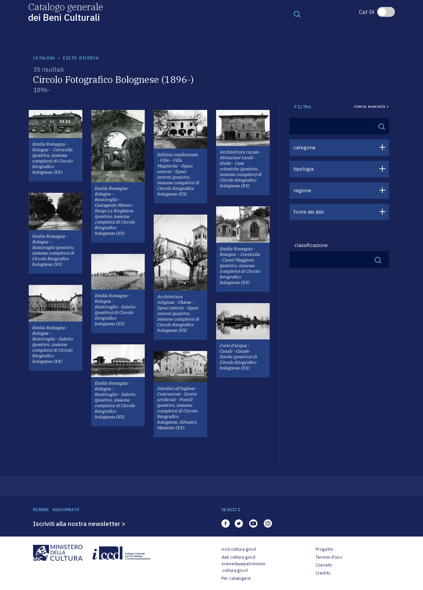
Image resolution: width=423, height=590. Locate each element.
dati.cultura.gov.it (238, 557)
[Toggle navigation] (297, 14)
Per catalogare (236, 578)
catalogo (44, 58)
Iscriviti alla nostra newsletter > (79, 524)
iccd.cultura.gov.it (238, 549)
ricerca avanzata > (371, 106)
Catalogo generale (65, 12)
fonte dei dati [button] (308, 212)
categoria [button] (304, 147)
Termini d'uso (329, 557)
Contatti (324, 565)
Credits (323, 573)
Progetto (324, 549)
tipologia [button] (303, 169)
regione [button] (302, 190)
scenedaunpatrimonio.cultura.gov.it (243, 567)
